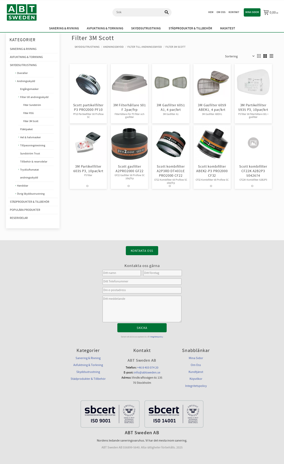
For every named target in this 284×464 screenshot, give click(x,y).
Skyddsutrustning (88, 372)
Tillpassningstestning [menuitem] (32, 145)
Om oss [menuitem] (221, 12)
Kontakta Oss (142, 251)
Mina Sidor (196, 358)
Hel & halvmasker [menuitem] (30, 137)
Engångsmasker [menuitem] (29, 89)
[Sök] (165, 12)
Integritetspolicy (156, 336)
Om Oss (196, 365)
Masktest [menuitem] (227, 28)
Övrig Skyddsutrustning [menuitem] (31, 194)
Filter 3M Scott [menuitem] (30, 121)
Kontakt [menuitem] (234, 12)
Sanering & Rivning (88, 358)
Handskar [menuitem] (22, 186)
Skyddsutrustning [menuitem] (146, 28)
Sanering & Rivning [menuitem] (64, 28)
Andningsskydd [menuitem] (26, 81)
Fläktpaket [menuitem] (26, 129)
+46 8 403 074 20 (147, 368)
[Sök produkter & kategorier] (142, 12)
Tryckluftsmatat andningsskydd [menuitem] (29, 173)
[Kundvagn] (270, 12)
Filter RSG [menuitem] (28, 113)
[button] (258, 56)
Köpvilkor (196, 379)
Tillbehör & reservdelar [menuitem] (33, 161)
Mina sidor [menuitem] (252, 12)
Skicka (142, 328)
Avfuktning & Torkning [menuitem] (105, 28)
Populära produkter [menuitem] (25, 210)
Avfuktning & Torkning (88, 365)
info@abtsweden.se (147, 372)
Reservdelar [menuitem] (19, 218)
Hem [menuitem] (210, 12)
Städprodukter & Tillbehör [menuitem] (190, 28)
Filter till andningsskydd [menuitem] (34, 97)
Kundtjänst (196, 372)
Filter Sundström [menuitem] (32, 105)
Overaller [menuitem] (22, 73)
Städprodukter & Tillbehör (88, 379)
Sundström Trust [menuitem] (30, 153)
